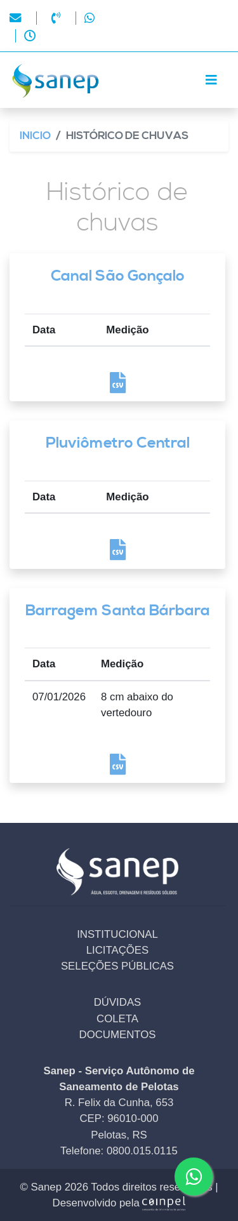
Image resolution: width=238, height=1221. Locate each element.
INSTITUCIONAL (117, 934)
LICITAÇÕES (117, 950)
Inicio (35, 136)
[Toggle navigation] (211, 80)
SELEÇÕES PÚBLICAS (117, 966)
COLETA (117, 1019)
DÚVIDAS (118, 1002)
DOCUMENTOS (117, 1035)
